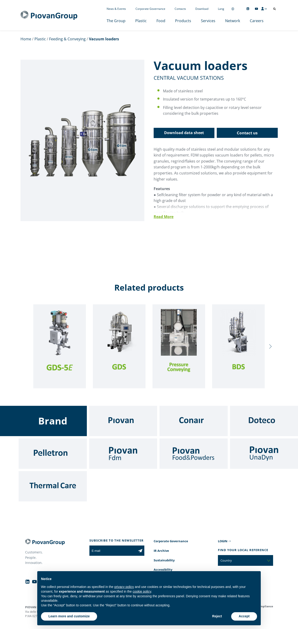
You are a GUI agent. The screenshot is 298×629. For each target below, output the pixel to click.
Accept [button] (244, 616)
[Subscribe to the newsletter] (140, 551)
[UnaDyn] (264, 453)
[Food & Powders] (193, 453)
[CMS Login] (264, 8)
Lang (221, 9)
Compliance (265, 606)
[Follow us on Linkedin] (247, 8)
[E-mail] (112, 551)
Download (201, 9)
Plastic (141, 20)
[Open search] (274, 9)
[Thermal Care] (53, 486)
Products (183, 20)
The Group (116, 20)
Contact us (247, 133)
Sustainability (164, 560)
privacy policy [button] (124, 587)
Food (160, 20)
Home (25, 39)
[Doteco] (264, 421)
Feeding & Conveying (67, 39)
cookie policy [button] (142, 591)
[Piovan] (123, 421)
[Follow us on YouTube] (256, 8)
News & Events (116, 9)
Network (232, 20)
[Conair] (193, 421)
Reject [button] (217, 616)
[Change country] (233, 8)
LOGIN (222, 541)
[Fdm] (123, 453)
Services (208, 20)
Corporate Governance (150, 9)
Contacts (180, 9)
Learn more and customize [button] (69, 616)
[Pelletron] (53, 453)
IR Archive (161, 551)
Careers (257, 20)
